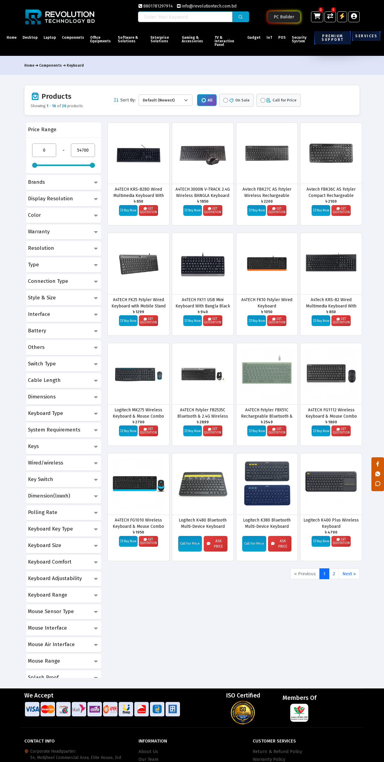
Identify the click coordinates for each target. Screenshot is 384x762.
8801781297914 (156, 6)
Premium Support (333, 37)
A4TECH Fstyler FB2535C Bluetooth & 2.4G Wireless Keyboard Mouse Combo (202, 413)
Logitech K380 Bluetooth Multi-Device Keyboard (267, 523)
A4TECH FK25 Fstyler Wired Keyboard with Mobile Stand (138, 302)
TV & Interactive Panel (226, 41)
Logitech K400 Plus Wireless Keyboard (331, 523)
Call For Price (190, 544)
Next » (349, 573)
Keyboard (75, 65)
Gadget (252, 37)
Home (12, 37)
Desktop (33, 37)
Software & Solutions (140, 41)
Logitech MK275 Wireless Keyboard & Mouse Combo (138, 413)
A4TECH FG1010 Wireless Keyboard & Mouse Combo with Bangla (138, 523)
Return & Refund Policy (277, 751)
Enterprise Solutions (169, 39)
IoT (270, 37)
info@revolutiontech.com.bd (206, 6)
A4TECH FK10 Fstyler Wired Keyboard (266, 302)
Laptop (55, 37)
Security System (306, 39)
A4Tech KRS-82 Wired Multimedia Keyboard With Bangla (331, 302)
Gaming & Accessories (197, 39)
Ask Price (215, 544)
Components (82, 37)
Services (366, 36)
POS (286, 37)
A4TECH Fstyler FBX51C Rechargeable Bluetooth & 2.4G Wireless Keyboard (267, 413)
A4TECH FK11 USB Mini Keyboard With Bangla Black (202, 302)
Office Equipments (112, 39)
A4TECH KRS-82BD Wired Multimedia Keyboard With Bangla (138, 192)
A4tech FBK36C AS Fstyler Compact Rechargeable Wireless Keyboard (331, 192)
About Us (148, 751)
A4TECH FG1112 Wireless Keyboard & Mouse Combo (331, 413)
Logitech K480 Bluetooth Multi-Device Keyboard (203, 523)
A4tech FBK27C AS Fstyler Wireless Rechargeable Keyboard (266, 192)
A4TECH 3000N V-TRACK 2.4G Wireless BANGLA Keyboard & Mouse (202, 192)
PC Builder (284, 17)
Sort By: (124, 100)
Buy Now (128, 210)
